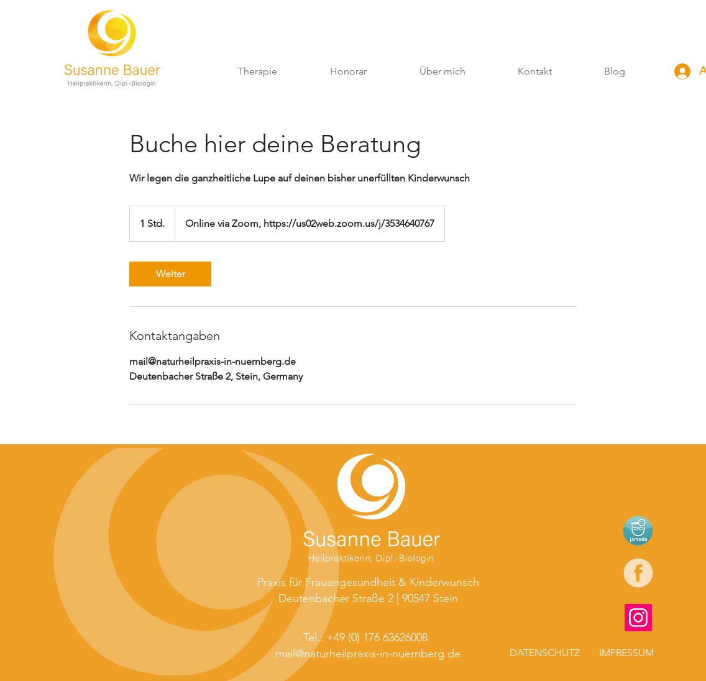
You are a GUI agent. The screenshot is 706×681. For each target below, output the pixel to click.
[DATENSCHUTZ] (544, 653)
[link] (170, 274)
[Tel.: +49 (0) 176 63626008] (366, 637)
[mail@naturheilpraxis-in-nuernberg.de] (368, 654)
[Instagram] (638, 617)
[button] (257, 71)
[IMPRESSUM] (621, 653)
